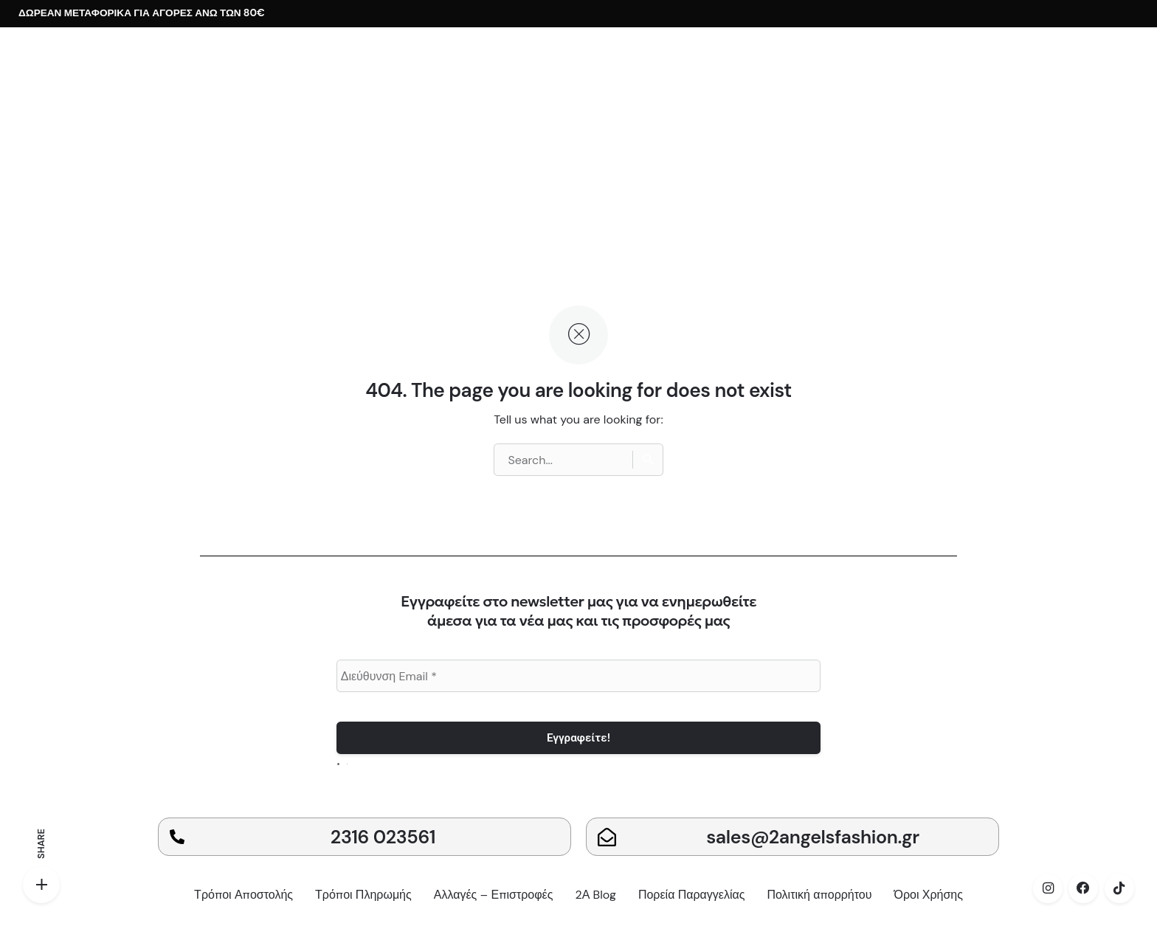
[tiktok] (1119, 888)
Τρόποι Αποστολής (243, 894)
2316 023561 (383, 837)
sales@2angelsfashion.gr (812, 837)
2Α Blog (595, 894)
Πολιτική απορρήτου (819, 894)
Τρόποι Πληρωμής (363, 894)
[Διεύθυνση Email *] (578, 676)
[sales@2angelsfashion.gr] (607, 837)
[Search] (647, 459)
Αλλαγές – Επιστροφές (493, 894)
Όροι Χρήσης (928, 894)
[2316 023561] (177, 836)
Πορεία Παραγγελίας (691, 894)
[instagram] (1048, 888)
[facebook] (1083, 888)
